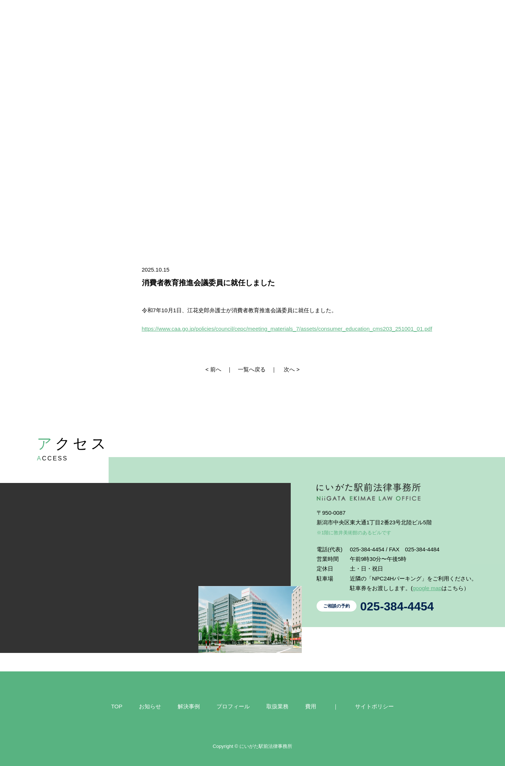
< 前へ (213, 369)
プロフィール (233, 706)
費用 (310, 706)
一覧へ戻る (252, 369)
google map (427, 588)
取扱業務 (277, 706)
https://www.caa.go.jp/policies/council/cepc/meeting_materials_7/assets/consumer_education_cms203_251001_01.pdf (287, 329)
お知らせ (150, 706)
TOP (117, 706)
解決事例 (189, 706)
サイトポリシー (374, 706)
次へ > (292, 369)
